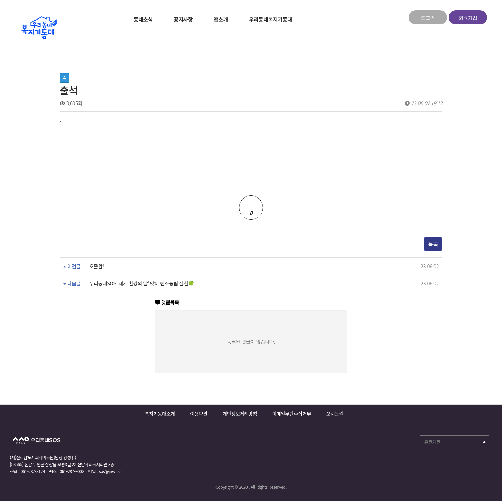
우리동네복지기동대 (270, 19)
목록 (433, 244)
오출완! (96, 266)
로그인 (428, 18)
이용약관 (198, 413)
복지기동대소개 (160, 413)
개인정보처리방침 (239, 413)
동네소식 (143, 19)
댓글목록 (167, 302)
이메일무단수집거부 (291, 413)
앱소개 (221, 19)
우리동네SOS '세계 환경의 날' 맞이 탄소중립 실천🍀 (118, 283)
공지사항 (183, 19)
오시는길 (335, 413)
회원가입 (467, 18)
